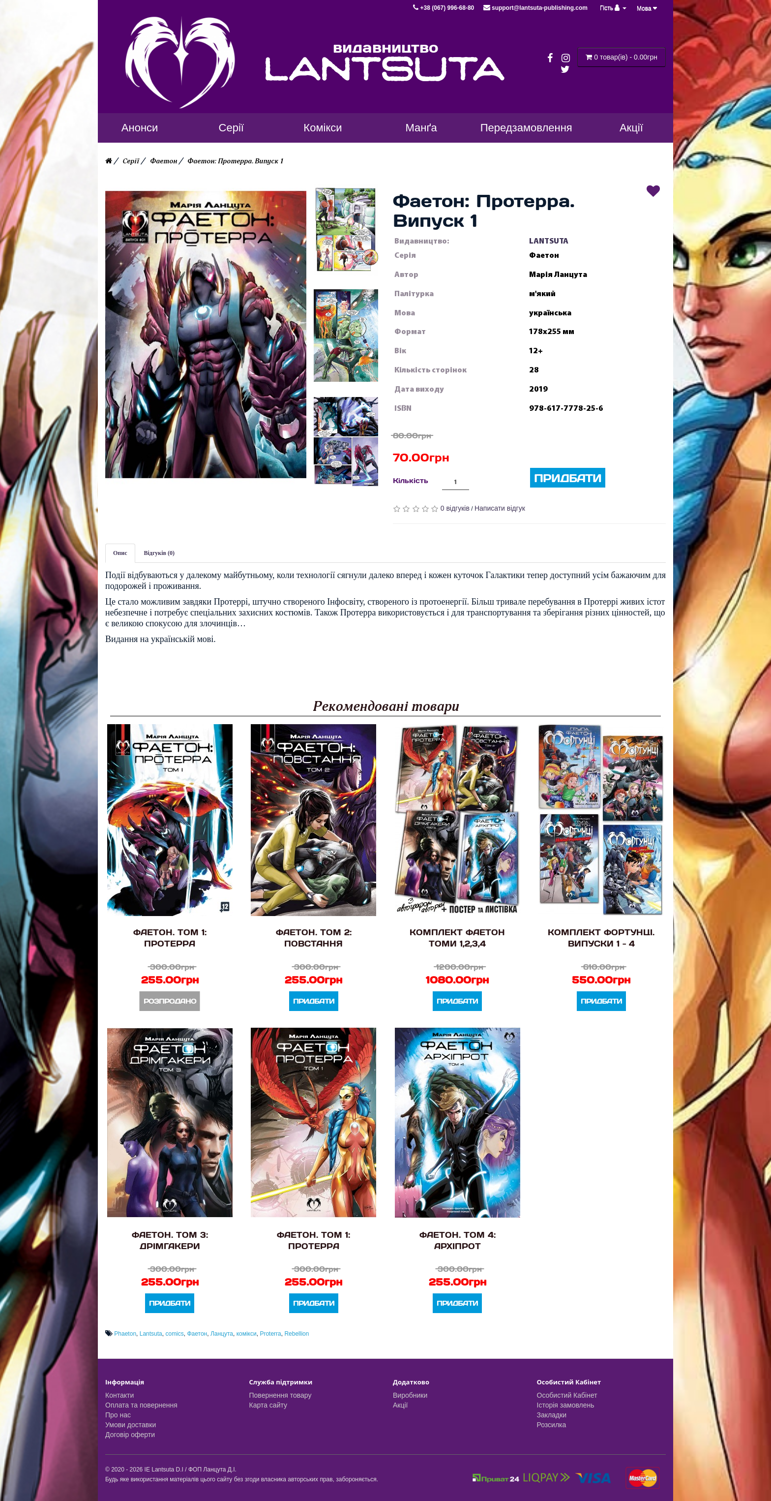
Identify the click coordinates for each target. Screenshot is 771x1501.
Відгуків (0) (159, 553)
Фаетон (163, 161)
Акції (400, 1405)
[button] (205, 335)
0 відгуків (455, 508)
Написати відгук (499, 508)
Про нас (118, 1415)
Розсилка (551, 1425)
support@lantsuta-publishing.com (535, 7)
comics (174, 1333)
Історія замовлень (565, 1405)
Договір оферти (130, 1435)
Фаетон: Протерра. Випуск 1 (235, 161)
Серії (130, 161)
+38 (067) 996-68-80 (444, 7)
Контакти (119, 1395)
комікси (247, 1333)
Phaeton (125, 1333)
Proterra (270, 1333)
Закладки (552, 1415)
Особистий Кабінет (567, 1395)
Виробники (410, 1395)
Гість (613, 7)
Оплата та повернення (141, 1405)
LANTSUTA (548, 241)
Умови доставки (130, 1425)
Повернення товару (280, 1395)
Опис (120, 553)
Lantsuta (151, 1333)
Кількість (410, 480)
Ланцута (221, 1333)
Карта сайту (268, 1405)
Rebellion (296, 1333)
